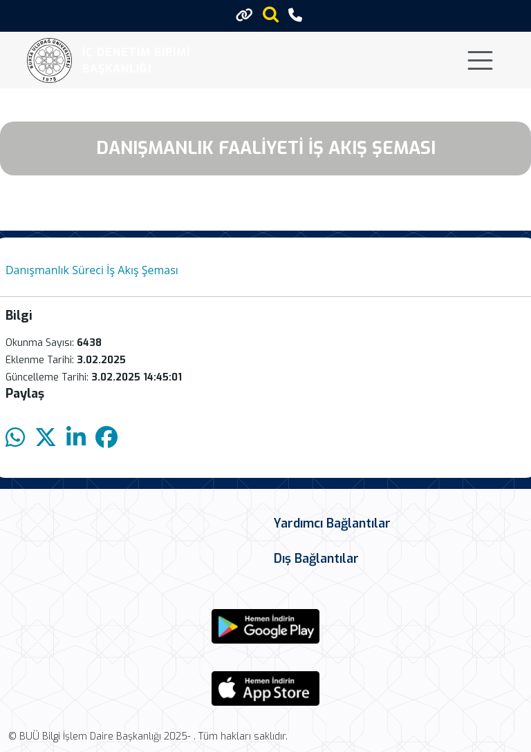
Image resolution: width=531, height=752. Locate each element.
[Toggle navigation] (480, 60)
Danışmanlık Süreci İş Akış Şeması (92, 270)
